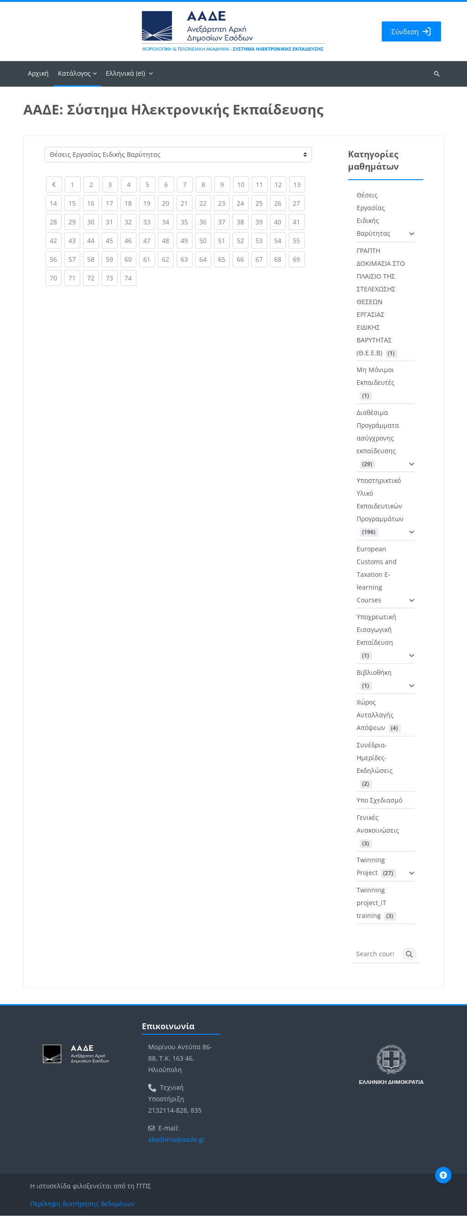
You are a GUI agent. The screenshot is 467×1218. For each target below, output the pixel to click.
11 (262, 184)
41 (299, 222)
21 (186, 203)
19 (149, 203)
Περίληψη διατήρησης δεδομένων (82, 1206)
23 (224, 203)
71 (74, 278)
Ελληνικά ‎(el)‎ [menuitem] (125, 75)
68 (280, 259)
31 (112, 222)
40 (280, 222)
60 (130, 259)
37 (224, 222)
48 (168, 240)
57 (74, 259)
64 (205, 259)
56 (56, 259)
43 (74, 240)
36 (205, 222)
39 (261, 222)
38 (243, 222)
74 (130, 278)
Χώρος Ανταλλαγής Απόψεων (375, 717)
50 (205, 240)
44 (93, 240)
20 (168, 203)
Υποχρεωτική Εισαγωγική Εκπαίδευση (376, 631)
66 (243, 259)
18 (130, 203)
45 (112, 240)
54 (280, 240)
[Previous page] (54, 186)
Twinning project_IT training (371, 904)
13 (299, 184)
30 (93, 222)
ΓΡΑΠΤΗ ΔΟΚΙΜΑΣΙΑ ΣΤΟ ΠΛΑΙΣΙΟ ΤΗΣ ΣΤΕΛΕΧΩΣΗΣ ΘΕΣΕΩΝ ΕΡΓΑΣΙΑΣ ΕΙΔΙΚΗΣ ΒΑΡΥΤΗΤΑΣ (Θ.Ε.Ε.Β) (381, 303)
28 (56, 222)
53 (261, 240)
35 (186, 222)
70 (56, 278)
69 (299, 259)
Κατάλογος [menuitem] (74, 75)
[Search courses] (375, 956)
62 (168, 259)
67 (261, 259)
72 (93, 278)
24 (243, 203)
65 (224, 259)
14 (56, 203)
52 (243, 240)
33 (149, 222)
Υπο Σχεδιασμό (379, 802)
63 (186, 259)
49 (186, 240)
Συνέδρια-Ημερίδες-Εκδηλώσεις (375, 759)
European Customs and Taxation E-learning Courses (377, 576)
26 (280, 203)
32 (130, 222)
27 (299, 203)
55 (299, 240)
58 (93, 259)
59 (112, 259)
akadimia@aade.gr (176, 1141)
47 (149, 240)
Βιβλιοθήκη (374, 674)
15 (74, 203)
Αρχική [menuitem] (38, 75)
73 (112, 278)
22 (205, 203)
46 (130, 240)
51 (224, 240)
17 (112, 203)
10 (243, 184)
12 (280, 184)
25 (261, 203)
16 (93, 203)
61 (149, 259)
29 (74, 222)
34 (168, 222)
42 (56, 240)
